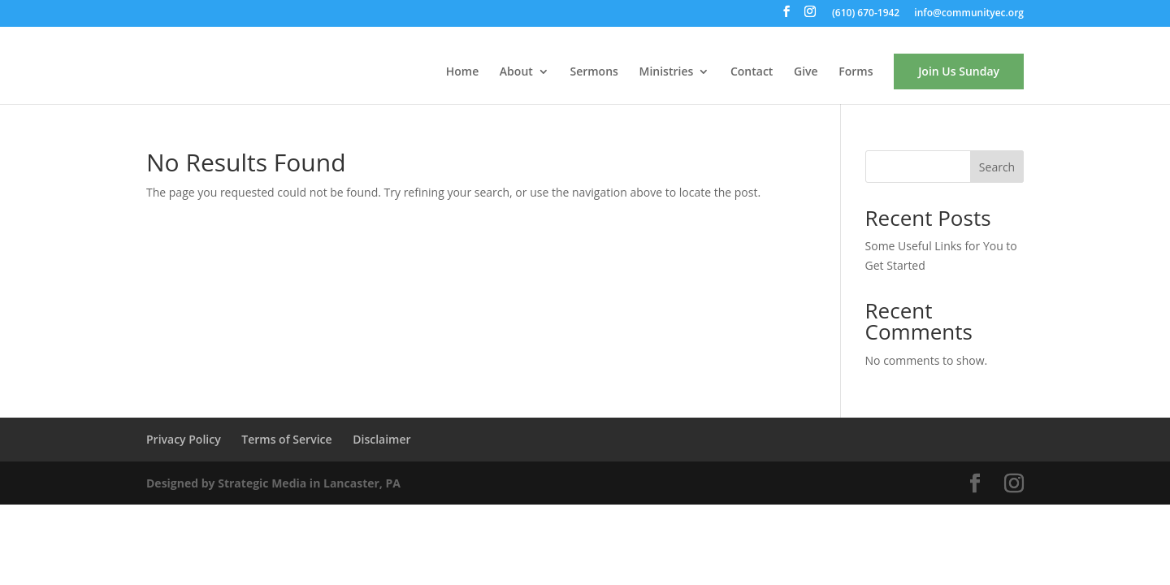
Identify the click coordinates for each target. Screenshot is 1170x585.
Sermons (594, 72)
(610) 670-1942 (865, 14)
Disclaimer (381, 439)
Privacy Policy (183, 439)
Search (997, 167)
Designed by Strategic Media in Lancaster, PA (273, 483)
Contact (751, 72)
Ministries (666, 72)
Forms (855, 72)
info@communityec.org (969, 14)
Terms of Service (286, 439)
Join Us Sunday (958, 71)
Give (806, 72)
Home (462, 72)
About (516, 72)
